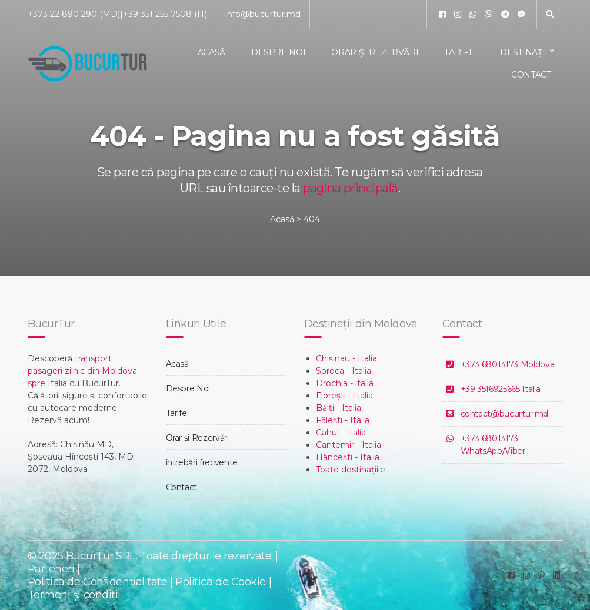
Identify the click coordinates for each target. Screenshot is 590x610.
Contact (531, 74)
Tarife (459, 52)
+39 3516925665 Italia (501, 389)
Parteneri (51, 568)
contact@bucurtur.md (504, 413)
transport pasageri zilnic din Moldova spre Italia (82, 370)
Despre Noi (278, 52)
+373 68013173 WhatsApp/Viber (493, 444)
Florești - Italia (344, 395)
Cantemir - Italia (348, 445)
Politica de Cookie (221, 581)
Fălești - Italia (342, 420)
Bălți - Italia (338, 408)
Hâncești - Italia (347, 457)
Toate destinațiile (350, 469)
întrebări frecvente (202, 462)
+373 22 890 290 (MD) (74, 14)
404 (312, 219)
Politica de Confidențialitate (98, 581)
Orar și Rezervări (374, 52)
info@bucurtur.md (263, 14)
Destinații (524, 52)
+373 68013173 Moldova (508, 364)
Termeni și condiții (74, 594)
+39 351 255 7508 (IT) (165, 14)
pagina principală (350, 188)
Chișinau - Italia (346, 358)
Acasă (211, 52)
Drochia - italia (345, 383)
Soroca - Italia (343, 371)
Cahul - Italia (341, 432)
